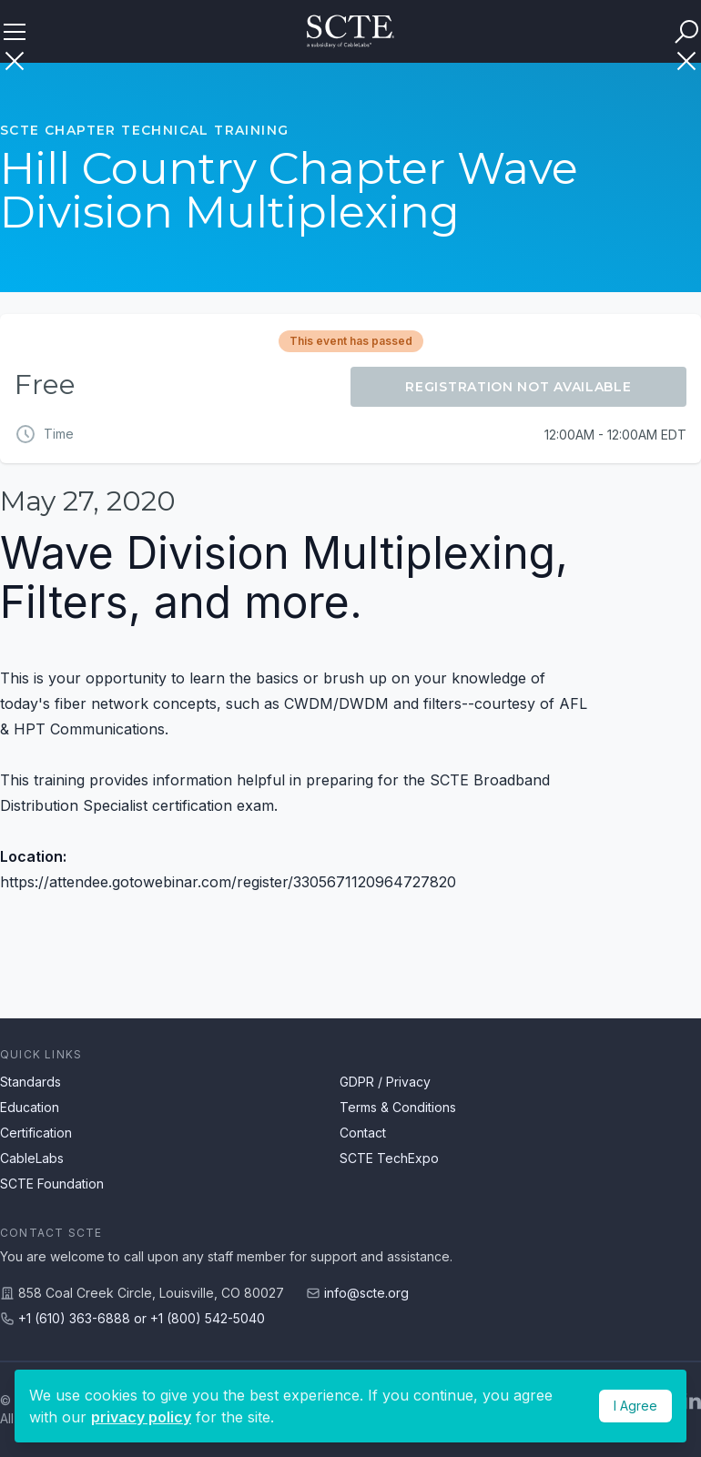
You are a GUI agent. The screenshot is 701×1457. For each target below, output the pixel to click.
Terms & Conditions (398, 1107)
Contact (363, 1132)
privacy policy (141, 1417)
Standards (30, 1081)
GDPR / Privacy (385, 1081)
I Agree (635, 1405)
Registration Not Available (518, 387)
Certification (36, 1132)
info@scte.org (366, 1292)
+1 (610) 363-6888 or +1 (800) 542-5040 (141, 1318)
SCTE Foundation (52, 1183)
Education (29, 1107)
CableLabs (32, 1158)
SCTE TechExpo (389, 1158)
